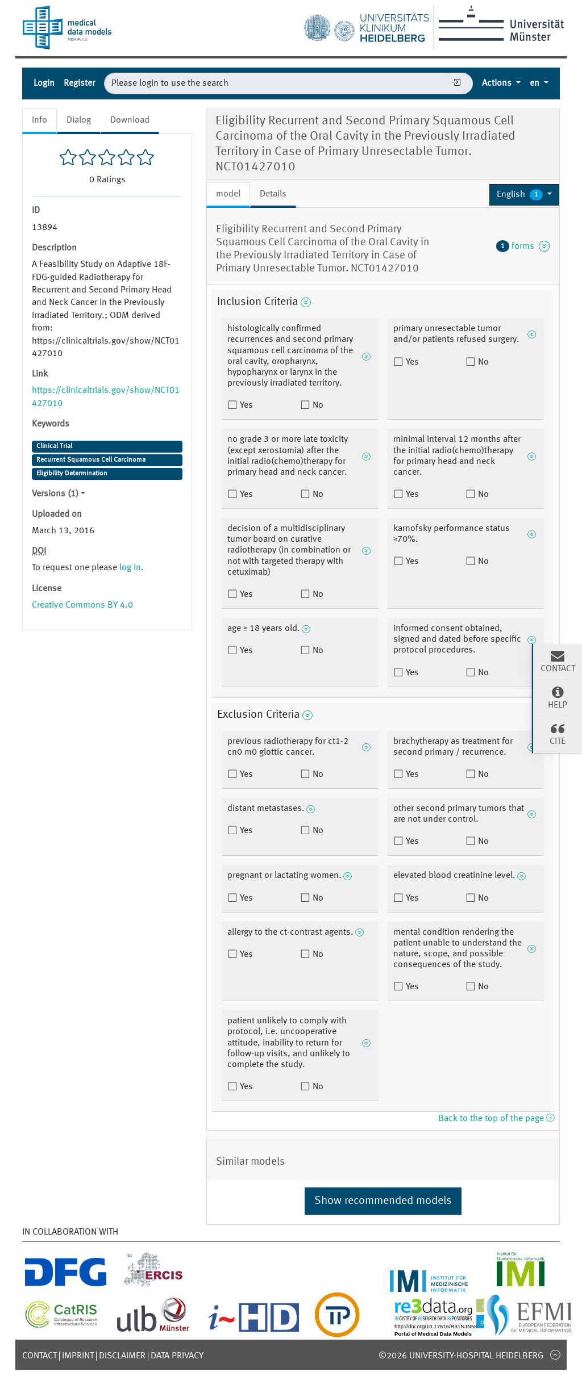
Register (79, 83)
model (228, 194)
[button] (524, 195)
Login (44, 83)
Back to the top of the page (496, 1118)
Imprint (78, 1356)
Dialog (78, 120)
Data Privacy (177, 1356)
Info (39, 120)
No (316, 405)
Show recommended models (383, 1201)
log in (130, 567)
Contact (39, 1356)
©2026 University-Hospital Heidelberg (461, 1356)
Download (129, 120)
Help (557, 697)
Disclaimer (122, 1356)
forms (523, 246)
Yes (245, 405)
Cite (557, 733)
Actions (498, 83)
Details (273, 194)
